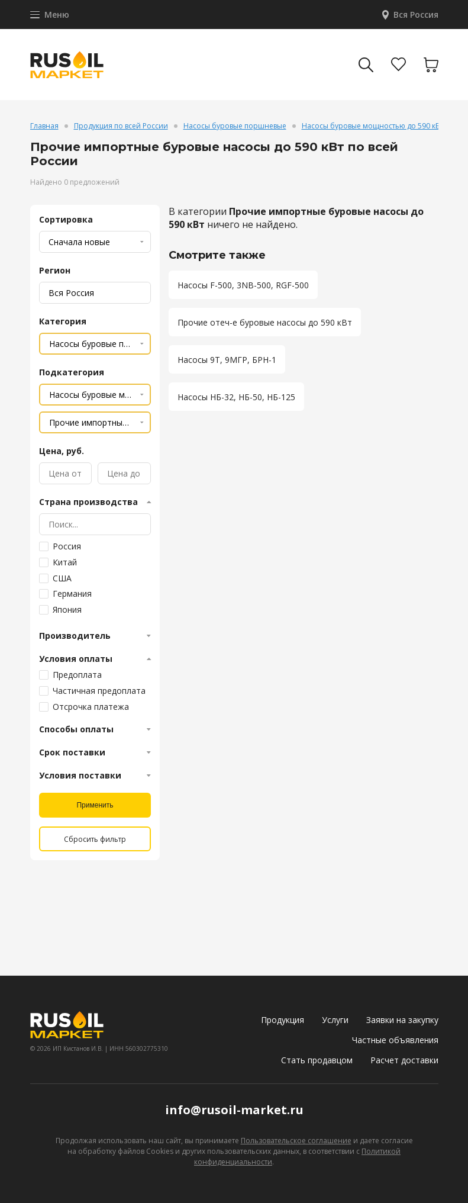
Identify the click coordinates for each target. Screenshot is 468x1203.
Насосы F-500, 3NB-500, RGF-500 (243, 285)
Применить (94, 805)
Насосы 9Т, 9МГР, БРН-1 (226, 359)
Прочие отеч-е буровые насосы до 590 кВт (264, 322)
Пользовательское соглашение (296, 1141)
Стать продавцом (317, 1060)
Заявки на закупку (402, 1019)
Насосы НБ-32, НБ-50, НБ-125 (236, 397)
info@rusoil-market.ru (234, 1110)
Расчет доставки (404, 1060)
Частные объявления (395, 1040)
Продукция (282, 1019)
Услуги (335, 1019)
